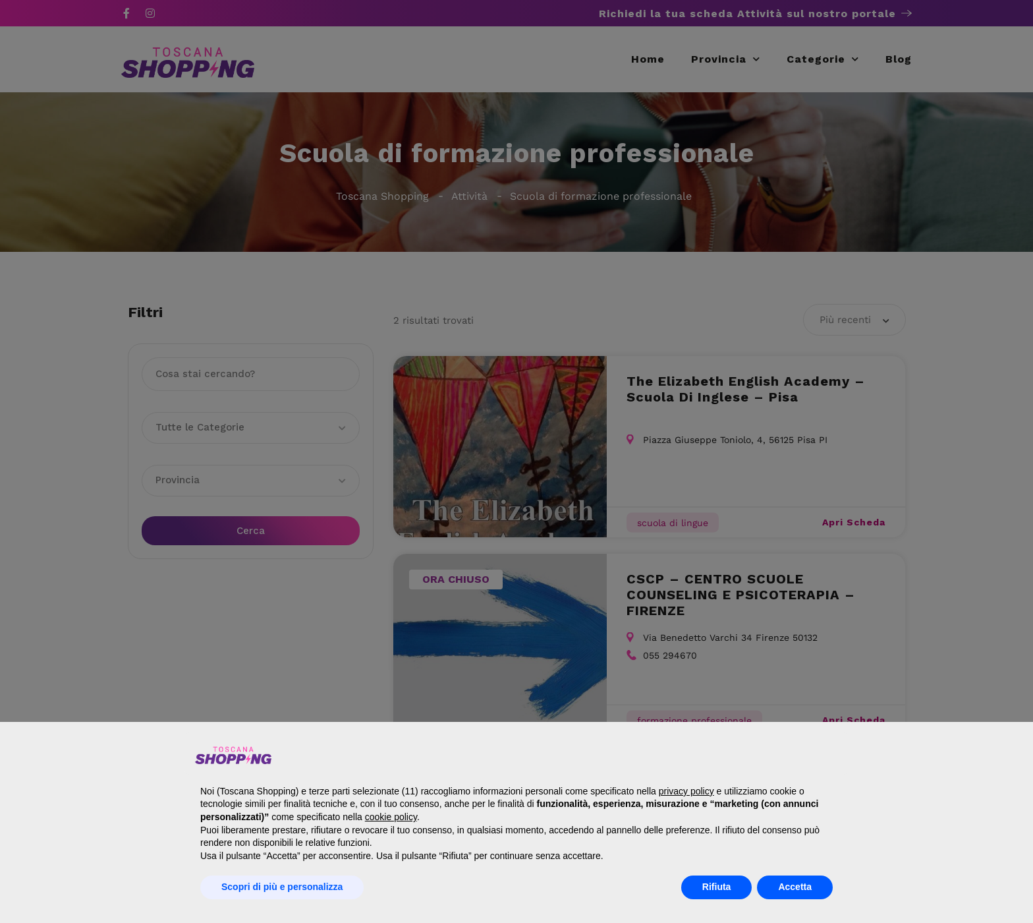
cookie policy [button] (391, 817)
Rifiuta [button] (716, 886)
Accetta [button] (795, 886)
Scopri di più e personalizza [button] (282, 886)
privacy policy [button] (686, 791)
